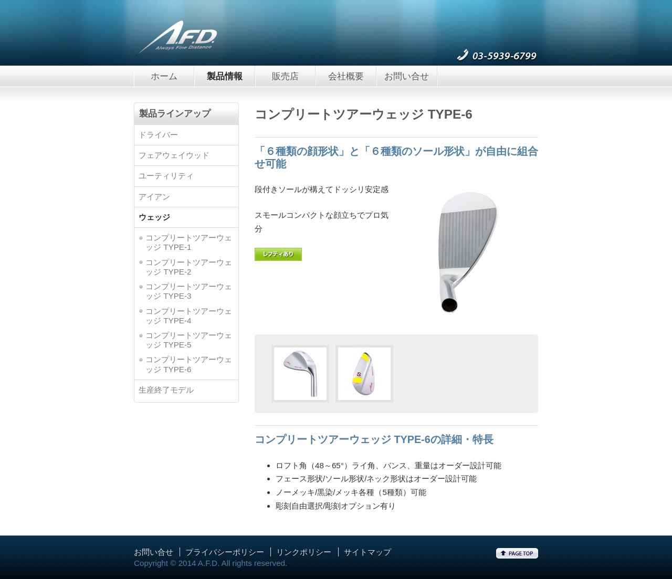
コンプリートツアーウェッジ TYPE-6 (188, 364)
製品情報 (225, 76)
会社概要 (346, 76)
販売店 (285, 76)
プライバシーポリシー (224, 552)
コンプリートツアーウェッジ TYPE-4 (188, 316)
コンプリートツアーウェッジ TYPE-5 (188, 340)
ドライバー (158, 134)
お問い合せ (406, 76)
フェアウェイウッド (174, 155)
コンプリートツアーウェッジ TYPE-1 (188, 242)
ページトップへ (517, 553)
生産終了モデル (166, 389)
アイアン (154, 196)
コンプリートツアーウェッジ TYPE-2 (188, 267)
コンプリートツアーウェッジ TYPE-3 (188, 291)
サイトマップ (367, 552)
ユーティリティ (166, 175)
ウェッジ (154, 217)
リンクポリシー (303, 552)
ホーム (164, 76)
